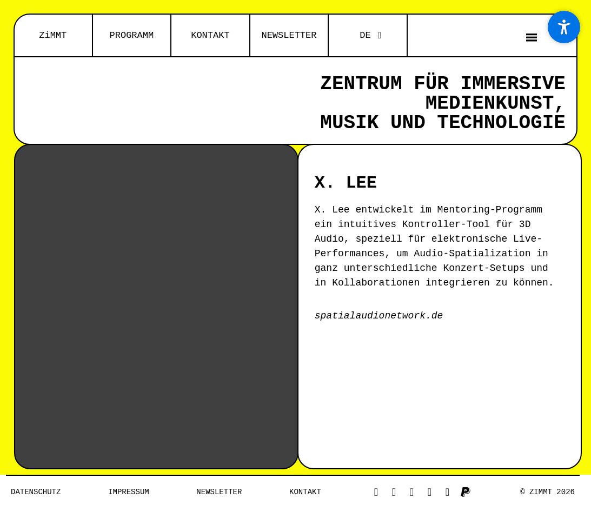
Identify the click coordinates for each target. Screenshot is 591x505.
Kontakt (305, 492)
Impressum (128, 492)
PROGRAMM (132, 35)
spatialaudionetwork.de (379, 315)
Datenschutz (36, 492)
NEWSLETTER (288, 35)
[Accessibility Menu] (564, 27)
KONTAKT (210, 35)
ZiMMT (53, 35)
